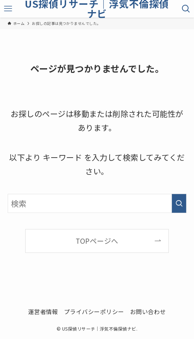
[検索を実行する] (179, 203)
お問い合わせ (148, 311)
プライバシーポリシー (94, 311)
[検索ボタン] (186, 9)
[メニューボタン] (8, 9)
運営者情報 (43, 311)
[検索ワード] (97, 203)
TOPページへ (97, 241)
